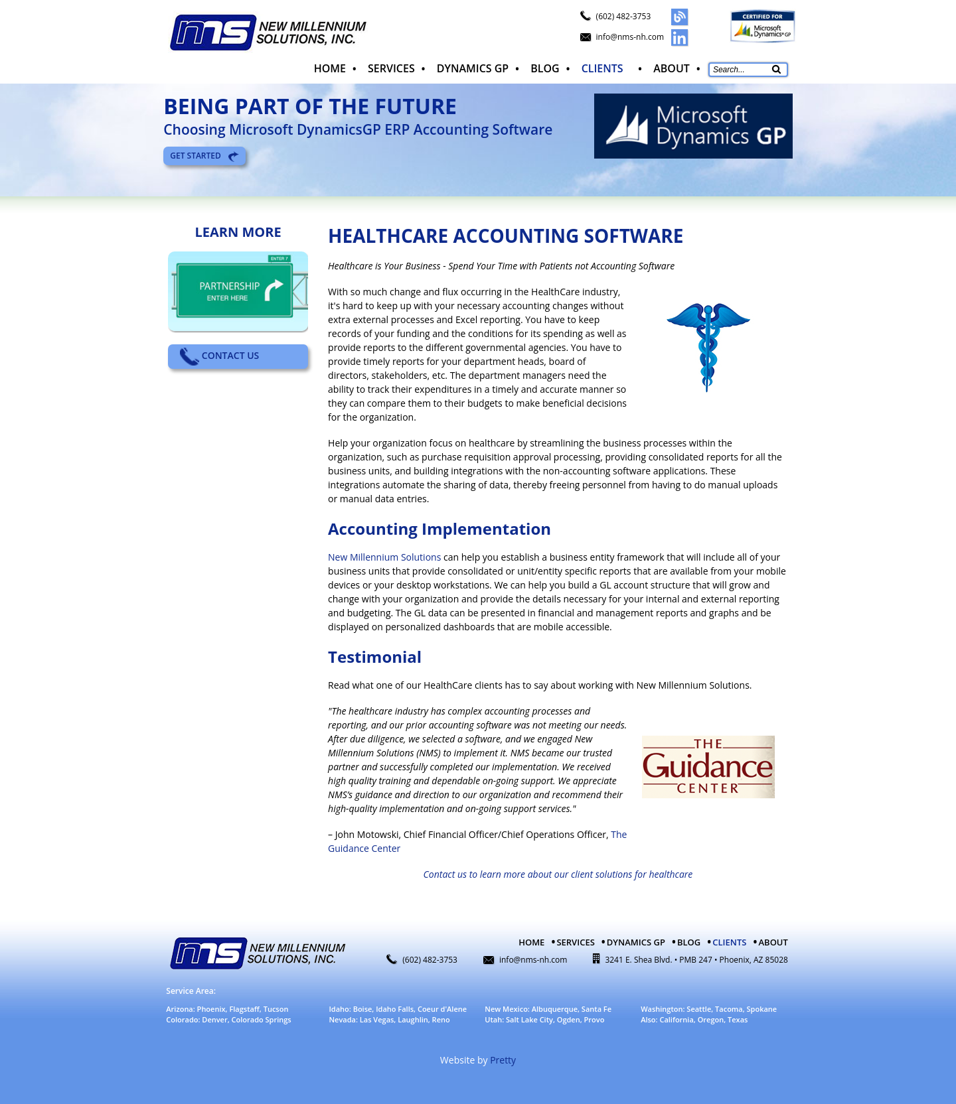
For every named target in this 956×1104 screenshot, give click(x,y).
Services (390, 66)
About (671, 66)
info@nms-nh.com (630, 36)
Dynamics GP (471, 66)
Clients (600, 66)
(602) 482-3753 (623, 16)
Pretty (503, 1058)
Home (328, 66)
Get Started (204, 154)
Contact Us (219, 355)
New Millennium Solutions (384, 555)
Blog (543, 66)
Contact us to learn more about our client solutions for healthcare (558, 871)
